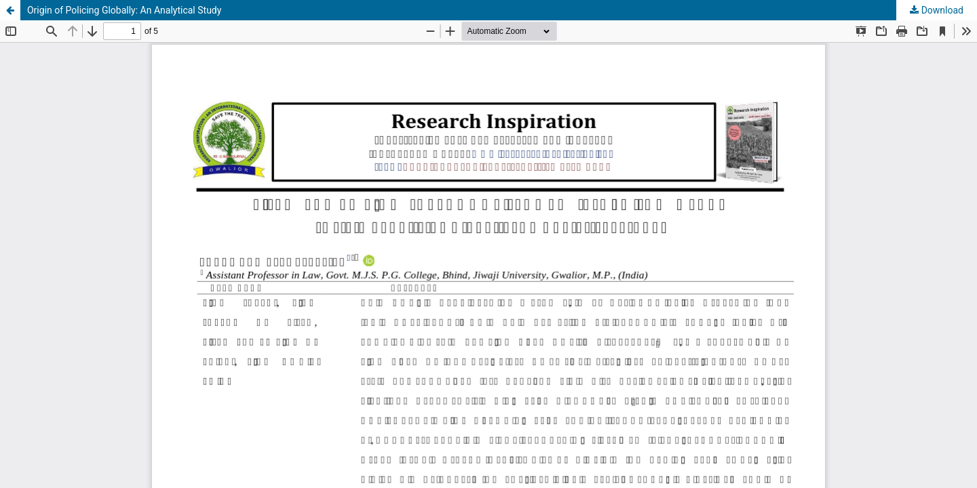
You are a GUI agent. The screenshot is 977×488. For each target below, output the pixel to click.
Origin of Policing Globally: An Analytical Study (124, 10)
